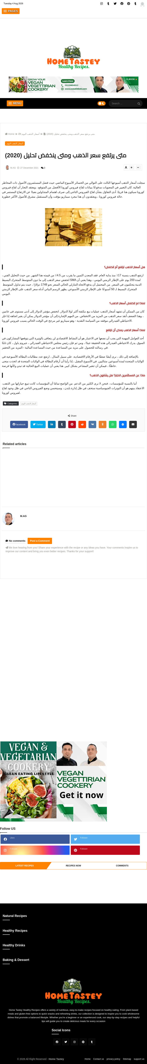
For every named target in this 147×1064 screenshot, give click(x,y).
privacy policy (113, 1059)
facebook (20, 424)
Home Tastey (56, 1059)
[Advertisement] (73, 606)
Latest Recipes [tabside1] (25, 865)
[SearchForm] (139, 104)
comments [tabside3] (122, 865)
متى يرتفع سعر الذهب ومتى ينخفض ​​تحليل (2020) (69, 134)
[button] (11, 11)
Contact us (98, 1059)
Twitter (39, 424)
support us (139, 1059)
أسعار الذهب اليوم (29, 134)
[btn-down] (138, 167)
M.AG (23, 516)
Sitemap (127, 1059)
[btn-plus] (131, 167)
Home (9, 134)
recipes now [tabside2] (73, 865)
